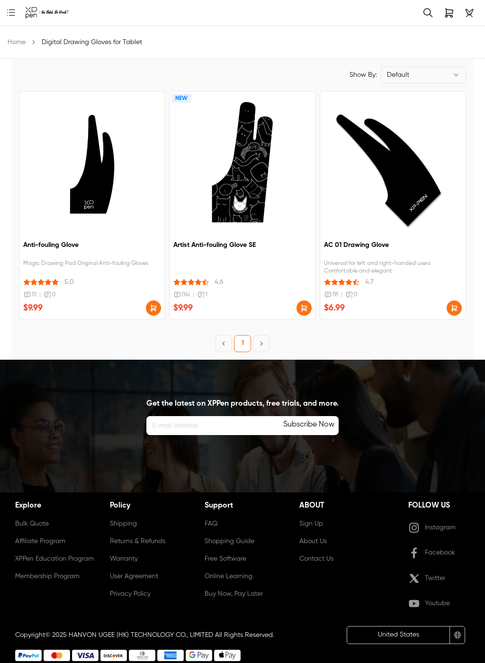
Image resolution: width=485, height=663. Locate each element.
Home (17, 42)
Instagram (432, 528)
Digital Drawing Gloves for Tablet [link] (92, 42)
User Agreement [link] (134, 576)
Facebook (431, 553)
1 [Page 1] (243, 343)
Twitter (426, 579)
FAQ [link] (211, 523)
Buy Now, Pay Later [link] (234, 593)
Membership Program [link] (47, 576)
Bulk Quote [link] (32, 523)
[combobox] (423, 74)
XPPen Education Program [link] (54, 558)
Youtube (429, 604)
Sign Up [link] (311, 523)
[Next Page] (261, 343)
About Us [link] (313, 541)
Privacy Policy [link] (130, 593)
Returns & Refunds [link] (137, 541)
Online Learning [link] (228, 576)
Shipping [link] (123, 523)
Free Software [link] (225, 558)
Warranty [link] (124, 558)
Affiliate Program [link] (40, 541)
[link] (33, 12)
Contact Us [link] (316, 558)
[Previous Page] (223, 343)
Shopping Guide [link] (229, 541)
